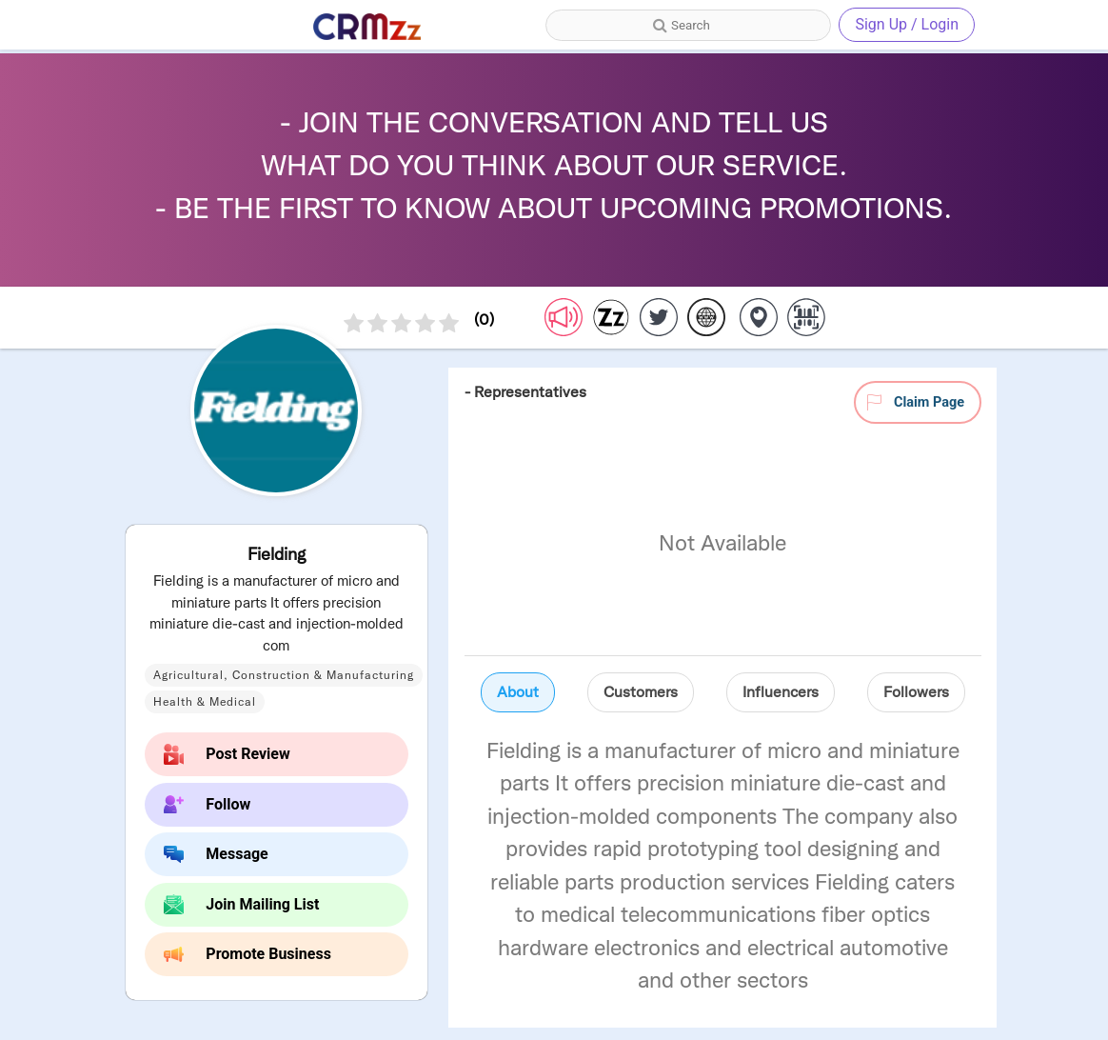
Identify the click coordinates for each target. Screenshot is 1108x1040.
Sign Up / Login (907, 24)
